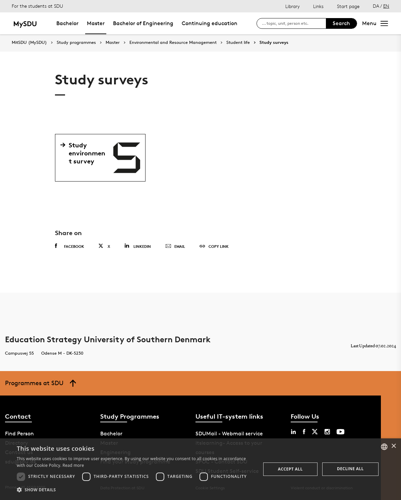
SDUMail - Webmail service (229, 433)
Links (318, 6)
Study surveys (274, 42)
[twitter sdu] (315, 431)
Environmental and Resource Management (173, 42)
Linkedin (137, 246)
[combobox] (384, 446)
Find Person (19, 433)
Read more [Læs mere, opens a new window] (73, 465)
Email (175, 246)
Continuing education (209, 23)
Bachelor (67, 23)
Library (292, 6)
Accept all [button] (290, 469)
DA (376, 6)
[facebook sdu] (304, 431)
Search (341, 23)
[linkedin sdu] (293, 431)
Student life (238, 42)
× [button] (393, 446)
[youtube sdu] (340, 431)
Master (96, 23)
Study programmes (76, 42)
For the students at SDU (37, 6)
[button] (135, 490)
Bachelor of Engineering (143, 23)
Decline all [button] (350, 469)
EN (386, 6)
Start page (348, 6)
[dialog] (200, 469)
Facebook (69, 246)
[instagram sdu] (327, 431)
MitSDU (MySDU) (29, 42)
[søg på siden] (294, 23)
